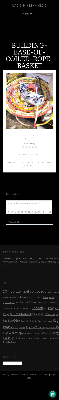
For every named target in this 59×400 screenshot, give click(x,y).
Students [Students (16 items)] (20, 338)
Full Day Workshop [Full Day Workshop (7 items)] (50, 303)
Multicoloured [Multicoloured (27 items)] (20, 314)
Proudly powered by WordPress (15, 374)
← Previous (25, 154)
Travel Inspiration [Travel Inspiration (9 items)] (9, 342)
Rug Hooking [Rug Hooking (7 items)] (39, 333)
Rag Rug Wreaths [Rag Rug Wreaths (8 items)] (28, 333)
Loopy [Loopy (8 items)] (46, 308)
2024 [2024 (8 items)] (54, 292)
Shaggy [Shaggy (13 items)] (46, 333)
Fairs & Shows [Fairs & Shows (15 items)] (28, 302)
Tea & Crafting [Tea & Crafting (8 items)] (42, 338)
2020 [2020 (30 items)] (40, 291)
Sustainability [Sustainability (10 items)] (30, 338)
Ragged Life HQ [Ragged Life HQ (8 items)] (26, 321)
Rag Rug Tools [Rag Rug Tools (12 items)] (18, 327)
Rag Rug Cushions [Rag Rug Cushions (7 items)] (46, 321)
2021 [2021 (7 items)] (46, 292)
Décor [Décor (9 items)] (17, 302)
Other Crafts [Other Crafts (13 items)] (38, 314)
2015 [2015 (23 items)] (14, 291)
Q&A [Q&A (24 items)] (16, 320)
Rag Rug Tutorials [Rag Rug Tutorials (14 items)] (35, 327)
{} (39, 212)
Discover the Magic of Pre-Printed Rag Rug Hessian (23, 258)
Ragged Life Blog (29, 5)
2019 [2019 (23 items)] (33, 291)
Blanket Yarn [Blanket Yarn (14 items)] (27, 297)
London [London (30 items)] (37, 307)
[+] (42, 212)
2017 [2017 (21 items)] (20, 291)
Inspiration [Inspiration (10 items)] (27, 308)
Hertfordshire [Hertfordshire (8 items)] (17, 308)
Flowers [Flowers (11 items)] (40, 302)
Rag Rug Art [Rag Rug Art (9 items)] (36, 321)
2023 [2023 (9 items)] (50, 292)
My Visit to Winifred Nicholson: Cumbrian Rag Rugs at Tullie (27, 262)
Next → (36, 154)
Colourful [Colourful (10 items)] (39, 297)
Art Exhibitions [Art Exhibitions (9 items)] (14, 297)
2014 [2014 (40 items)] (7, 291)
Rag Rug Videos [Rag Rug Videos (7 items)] (51, 328)
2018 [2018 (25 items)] (26, 291)
